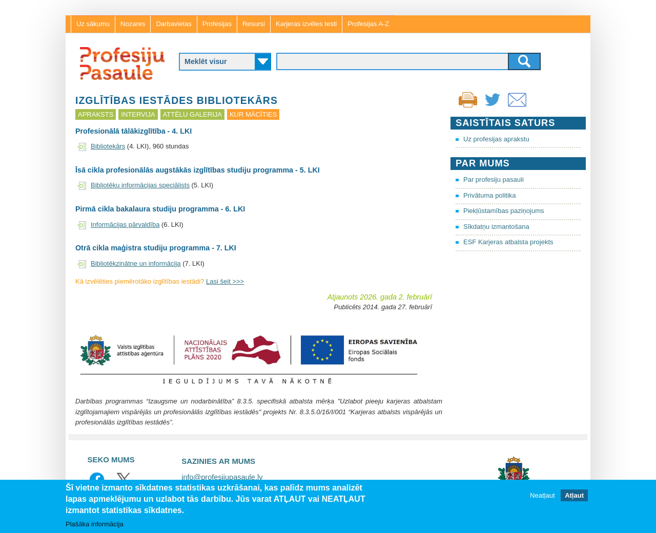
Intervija (138, 114)
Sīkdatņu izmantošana (496, 226)
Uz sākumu (93, 24)
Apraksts (95, 114)
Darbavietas (173, 24)
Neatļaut (542, 495)
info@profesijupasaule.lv (221, 477)
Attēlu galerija (192, 114)
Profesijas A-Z (368, 24)
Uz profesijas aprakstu (496, 139)
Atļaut (574, 495)
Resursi (253, 24)
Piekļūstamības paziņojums (503, 211)
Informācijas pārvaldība (125, 224)
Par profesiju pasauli (493, 179)
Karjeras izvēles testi (306, 24)
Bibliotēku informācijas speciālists (140, 185)
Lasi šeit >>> (225, 281)
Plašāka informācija (95, 524)
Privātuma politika (489, 195)
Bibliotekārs (108, 146)
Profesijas (217, 24)
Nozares (132, 24)
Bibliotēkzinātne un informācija (136, 263)
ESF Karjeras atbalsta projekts (508, 242)
